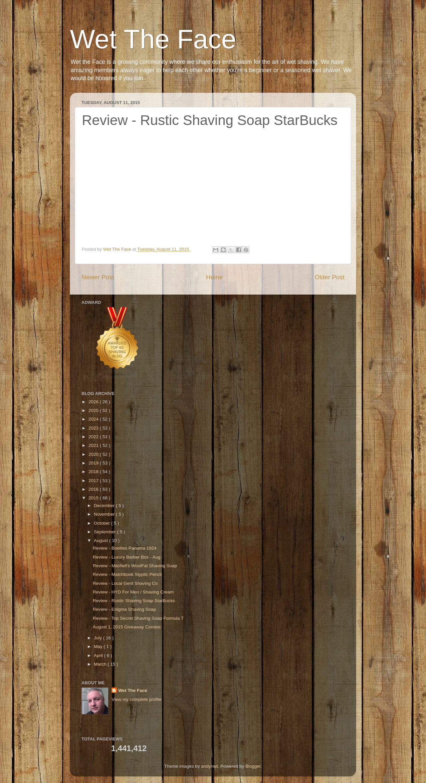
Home (214, 277)
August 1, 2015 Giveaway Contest (127, 626)
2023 (94, 428)
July (98, 637)
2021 (94, 445)
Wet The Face (153, 39)
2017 (94, 480)
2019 (94, 462)
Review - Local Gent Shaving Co (125, 583)
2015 (94, 497)
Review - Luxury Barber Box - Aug (126, 557)
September (105, 531)
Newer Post (98, 277)
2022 (94, 436)
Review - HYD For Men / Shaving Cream (133, 591)
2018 (94, 471)
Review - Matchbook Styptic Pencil (127, 574)
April (99, 655)
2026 (94, 401)
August (101, 540)
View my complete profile (136, 699)
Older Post (329, 277)
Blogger (253, 766)
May (99, 646)
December (105, 505)
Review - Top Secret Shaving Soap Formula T (138, 618)
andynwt (209, 766)
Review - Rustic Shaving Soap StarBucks (134, 600)
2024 (94, 419)
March (100, 664)
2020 (94, 454)
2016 (94, 489)
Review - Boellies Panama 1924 (124, 548)
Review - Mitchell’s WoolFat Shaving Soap (135, 565)
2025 (94, 410)
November (105, 514)
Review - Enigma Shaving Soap (124, 609)
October (102, 523)
